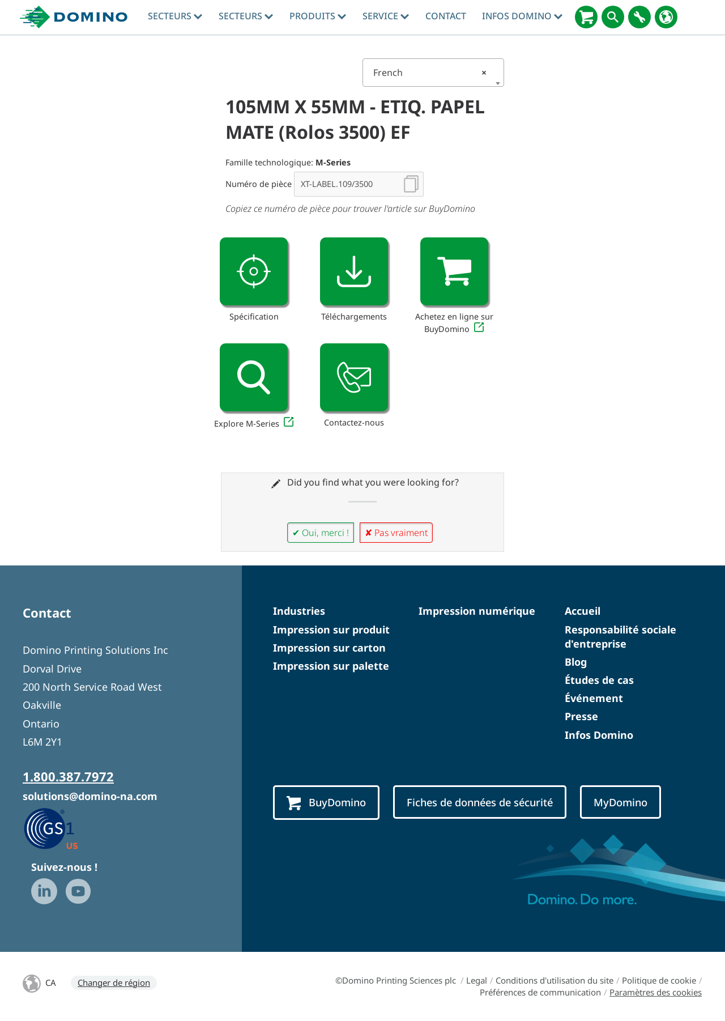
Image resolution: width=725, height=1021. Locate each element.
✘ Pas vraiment (396, 532)
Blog (576, 662)
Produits (317, 16)
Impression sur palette (331, 666)
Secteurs (175, 16)
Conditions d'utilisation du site (554, 980)
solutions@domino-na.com (90, 796)
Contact (445, 16)
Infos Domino (522, 16)
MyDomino (620, 802)
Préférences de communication (540, 992)
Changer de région (114, 982)
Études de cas (599, 680)
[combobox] (433, 72)
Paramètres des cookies (655, 992)
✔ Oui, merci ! (320, 532)
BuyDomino (326, 803)
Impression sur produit (331, 629)
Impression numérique (477, 611)
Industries (299, 611)
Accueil (582, 611)
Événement (594, 698)
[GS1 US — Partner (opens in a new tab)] (63, 828)
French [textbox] (430, 72)
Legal (476, 980)
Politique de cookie (659, 980)
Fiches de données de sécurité (480, 802)
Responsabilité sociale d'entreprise (620, 636)
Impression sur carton (329, 647)
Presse (581, 716)
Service (385, 16)
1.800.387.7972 (68, 776)
